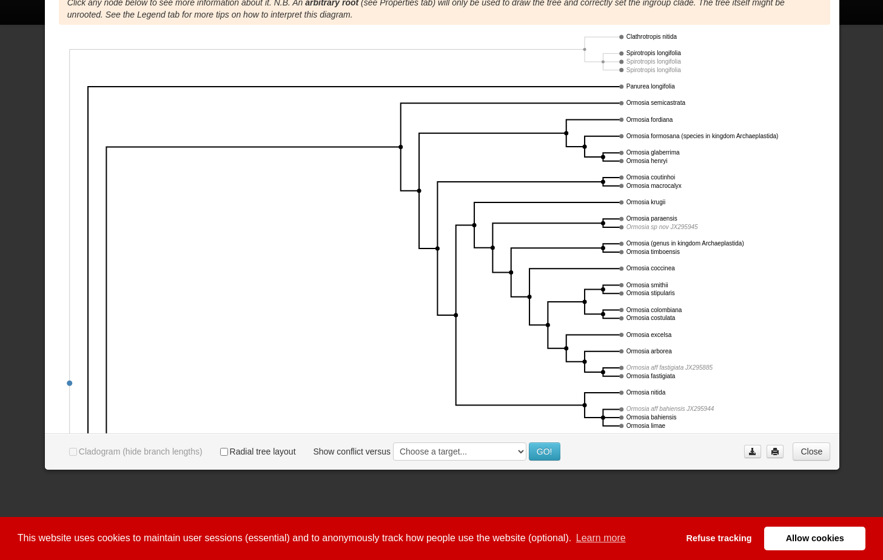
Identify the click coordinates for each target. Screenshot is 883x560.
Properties (81, 38)
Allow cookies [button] (815, 538)
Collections (240, 38)
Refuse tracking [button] (719, 538)
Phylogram (138, 38)
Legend (189, 38)
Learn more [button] (601, 538)
